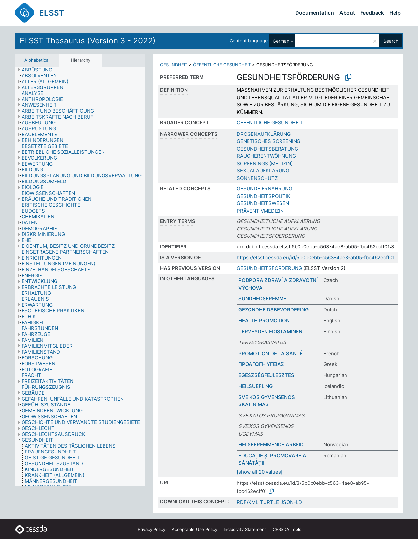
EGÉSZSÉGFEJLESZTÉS (266, 375)
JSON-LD (291, 502)
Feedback (372, 12)
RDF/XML (247, 502)
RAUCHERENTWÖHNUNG (266, 156)
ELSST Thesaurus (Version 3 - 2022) (88, 40)
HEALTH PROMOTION (264, 320)
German (281, 41)
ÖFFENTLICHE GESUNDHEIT (222, 64)
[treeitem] (39, 70)
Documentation (314, 12)
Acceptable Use (194, 529)
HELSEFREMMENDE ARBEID (271, 444)
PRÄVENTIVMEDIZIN (260, 211)
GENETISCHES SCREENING (268, 141)
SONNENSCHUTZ (257, 178)
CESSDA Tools (287, 529)
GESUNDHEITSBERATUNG (267, 149)
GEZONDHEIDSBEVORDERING (273, 310)
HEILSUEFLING (255, 386)
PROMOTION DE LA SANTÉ (270, 353)
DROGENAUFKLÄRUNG (264, 134)
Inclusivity (245, 529)
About (347, 12)
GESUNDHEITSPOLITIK (263, 196)
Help (395, 12)
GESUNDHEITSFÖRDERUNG (269, 268)
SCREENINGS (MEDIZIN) (265, 163)
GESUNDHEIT (173, 64)
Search (390, 41)
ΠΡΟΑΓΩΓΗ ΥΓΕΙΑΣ (261, 364)
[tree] (80, 276)
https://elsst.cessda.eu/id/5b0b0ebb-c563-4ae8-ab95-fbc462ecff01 (315, 257)
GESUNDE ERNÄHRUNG (264, 188)
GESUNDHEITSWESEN (263, 203)
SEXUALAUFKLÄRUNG (263, 170)
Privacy (151, 529)
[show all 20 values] (259, 472)
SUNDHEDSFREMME (262, 298)
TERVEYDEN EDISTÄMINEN (270, 331)
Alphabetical (36, 60)
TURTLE (269, 502)
